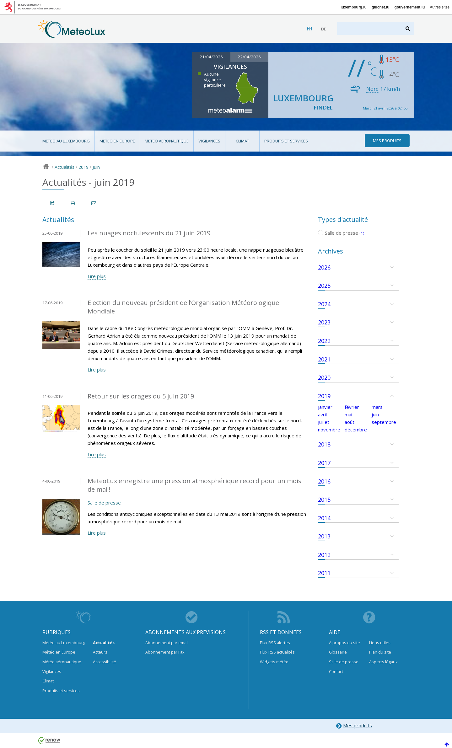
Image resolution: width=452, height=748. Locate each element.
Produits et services (286, 141)
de (323, 29)
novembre (329, 429)
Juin (96, 167)
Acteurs (100, 652)
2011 (324, 573)
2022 (324, 341)
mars (377, 407)
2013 (324, 536)
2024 (324, 304)
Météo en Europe (117, 141)
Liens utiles (379, 642)
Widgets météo (274, 662)
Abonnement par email (166, 642)
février (352, 407)
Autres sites (439, 7)
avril (322, 414)
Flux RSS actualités (277, 652)
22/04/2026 (249, 57)
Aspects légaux (383, 662)
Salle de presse (104, 503)
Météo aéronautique (167, 141)
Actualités (64, 167)
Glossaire (338, 652)
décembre (356, 429)
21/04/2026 (211, 57)
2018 (324, 444)
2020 (324, 377)
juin (375, 414)
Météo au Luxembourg (66, 141)
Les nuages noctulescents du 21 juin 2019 (149, 233)
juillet (323, 422)
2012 (324, 554)
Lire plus (97, 276)
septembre (384, 422)
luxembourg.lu (354, 7)
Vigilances (209, 141)
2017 (324, 463)
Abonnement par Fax (165, 652)
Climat (242, 141)
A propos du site (344, 642)
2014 (324, 518)
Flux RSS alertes (275, 642)
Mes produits (354, 726)
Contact (336, 671)
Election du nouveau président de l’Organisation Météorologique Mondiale (183, 306)
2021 (324, 359)
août (349, 422)
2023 (324, 322)
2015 (324, 499)
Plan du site (380, 652)
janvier (325, 407)
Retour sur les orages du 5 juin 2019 (141, 396)
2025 (324, 285)
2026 (324, 267)
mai (348, 414)
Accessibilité (104, 662)
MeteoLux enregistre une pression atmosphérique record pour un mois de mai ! (194, 485)
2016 (324, 481)
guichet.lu (381, 7)
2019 (83, 167)
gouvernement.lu (410, 7)
